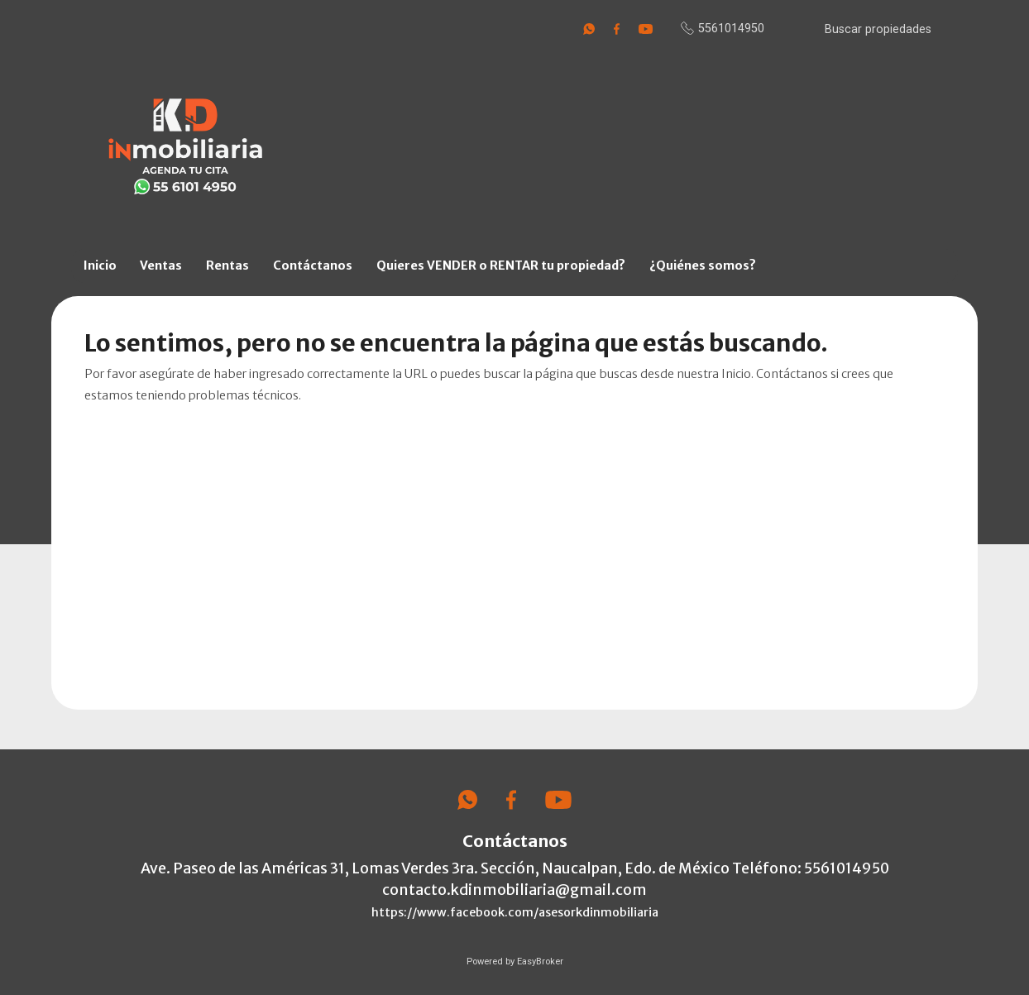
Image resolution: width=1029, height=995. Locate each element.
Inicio (100, 265)
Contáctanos (312, 265)
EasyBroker (540, 961)
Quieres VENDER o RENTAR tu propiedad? (500, 265)
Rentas (227, 265)
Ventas (161, 265)
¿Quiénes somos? (702, 265)
